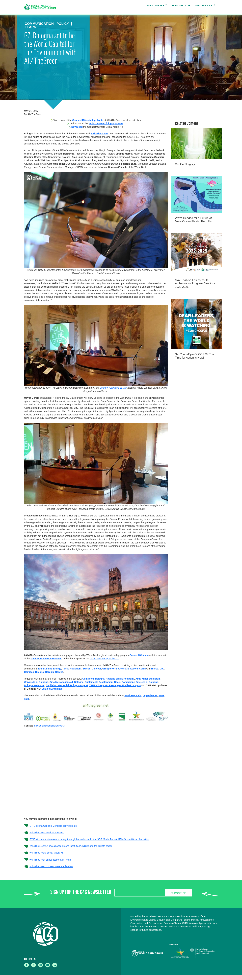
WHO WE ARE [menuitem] (204, 6)
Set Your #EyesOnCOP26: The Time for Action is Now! (194, 356)
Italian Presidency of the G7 (104, 658)
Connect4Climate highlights (87, 120)
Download (77, 127)
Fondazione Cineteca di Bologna (140, 682)
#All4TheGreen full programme (106, 123)
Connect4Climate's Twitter (113, 387)
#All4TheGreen (99, 133)
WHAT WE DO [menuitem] (156, 6)
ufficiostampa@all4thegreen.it (49, 725)
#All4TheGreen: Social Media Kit (46, 852)
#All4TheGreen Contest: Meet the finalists (51, 866)
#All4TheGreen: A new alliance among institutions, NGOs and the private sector (71, 846)
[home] (41, 7)
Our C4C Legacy (185, 164)
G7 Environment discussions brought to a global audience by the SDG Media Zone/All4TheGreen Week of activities (89, 839)
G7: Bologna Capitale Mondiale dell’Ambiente (53, 825)
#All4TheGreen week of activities (47, 832)
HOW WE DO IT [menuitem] (181, 5)
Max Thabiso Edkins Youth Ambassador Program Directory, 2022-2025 (195, 283)
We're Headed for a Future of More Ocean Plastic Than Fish (194, 219)
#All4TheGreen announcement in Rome (50, 859)
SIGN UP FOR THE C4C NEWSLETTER (80, 893)
